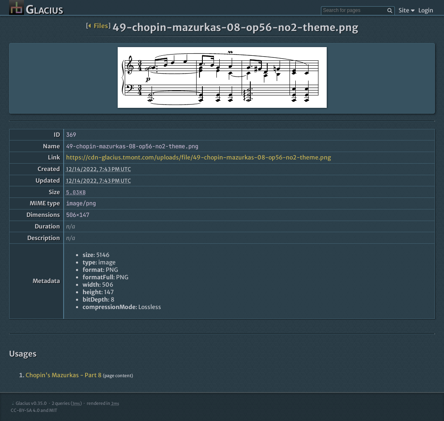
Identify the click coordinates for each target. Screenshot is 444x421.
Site (407, 10)
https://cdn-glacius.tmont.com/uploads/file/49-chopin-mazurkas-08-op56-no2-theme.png (198, 157)
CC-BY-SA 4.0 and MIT (34, 410)
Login (425, 10)
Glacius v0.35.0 (29, 403)
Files (98, 26)
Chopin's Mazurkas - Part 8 (64, 375)
